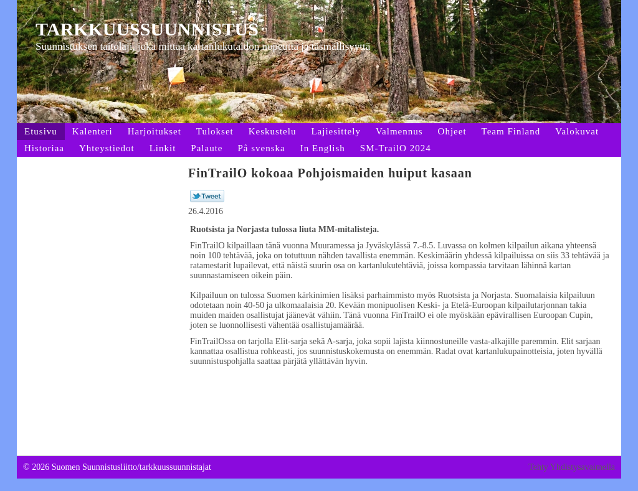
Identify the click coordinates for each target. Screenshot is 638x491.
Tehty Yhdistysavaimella (571, 467)
